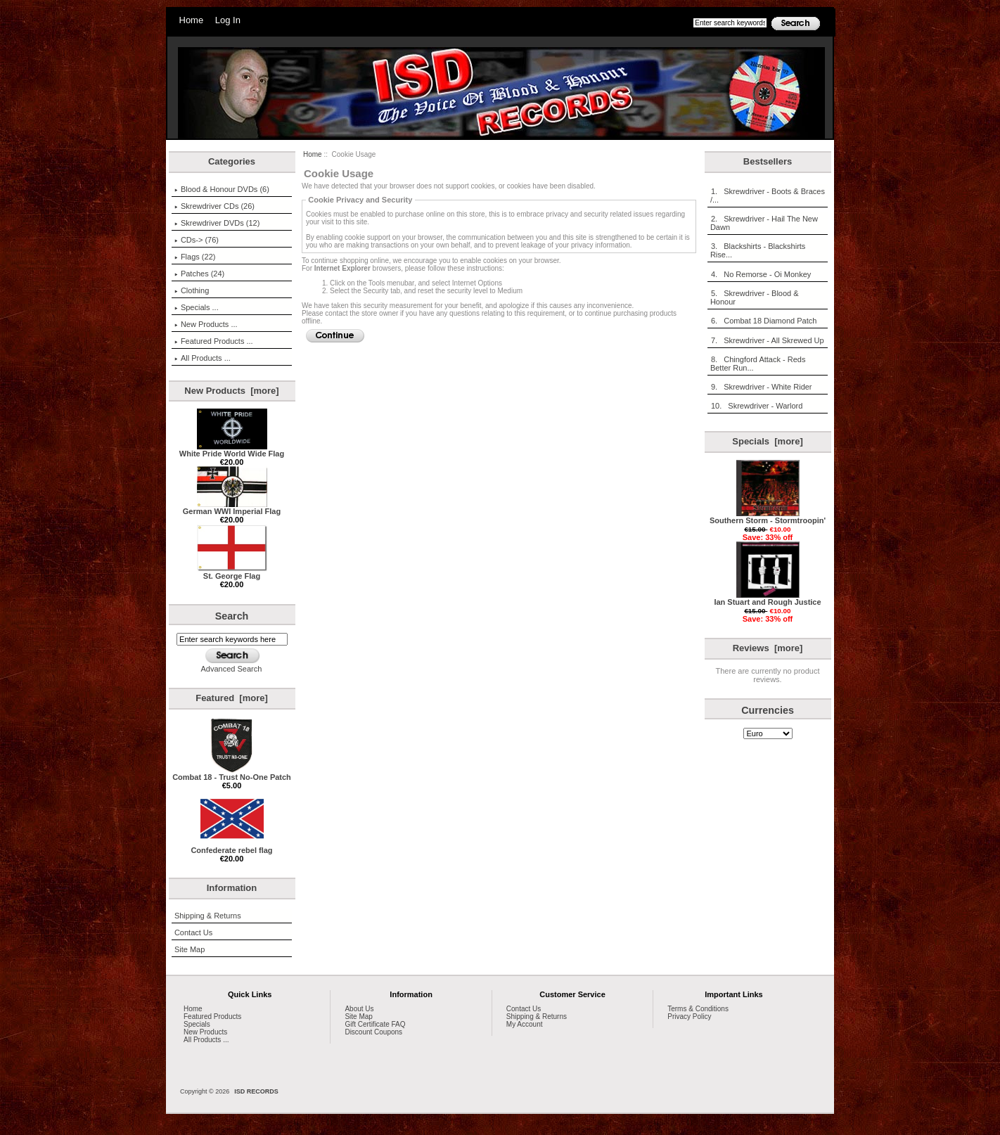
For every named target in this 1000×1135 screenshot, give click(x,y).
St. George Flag (232, 572)
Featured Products (212, 1016)
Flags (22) (195, 256)
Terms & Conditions (698, 1009)
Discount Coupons (373, 1032)
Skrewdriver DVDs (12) (216, 223)
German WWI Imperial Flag (232, 507)
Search (232, 616)
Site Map (189, 949)
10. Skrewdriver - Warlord (756, 406)
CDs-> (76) (196, 240)
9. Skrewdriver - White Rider (761, 387)
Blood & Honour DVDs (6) (221, 189)
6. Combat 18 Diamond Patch (763, 320)
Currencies (767, 710)
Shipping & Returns (207, 915)
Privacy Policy (689, 1016)
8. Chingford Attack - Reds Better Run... (758, 363)
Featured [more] (231, 698)
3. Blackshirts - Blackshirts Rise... (757, 250)
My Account (524, 1024)
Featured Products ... (213, 341)
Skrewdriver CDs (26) (214, 206)
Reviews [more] (768, 648)
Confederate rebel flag (231, 846)
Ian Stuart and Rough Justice (767, 598)
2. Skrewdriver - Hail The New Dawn (764, 222)
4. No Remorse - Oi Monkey (760, 274)
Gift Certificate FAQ (375, 1024)
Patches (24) (199, 273)
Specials (197, 1024)
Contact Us (193, 932)
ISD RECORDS (256, 1091)
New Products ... (206, 324)
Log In (228, 20)
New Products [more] (231, 390)
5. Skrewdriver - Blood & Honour (754, 297)
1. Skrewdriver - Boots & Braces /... (767, 195)
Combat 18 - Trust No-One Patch (231, 773)
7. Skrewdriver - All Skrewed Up (767, 340)
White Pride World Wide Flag (231, 450)
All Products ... (202, 358)
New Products (205, 1032)
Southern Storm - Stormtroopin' (768, 517)
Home (191, 20)
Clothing (191, 290)
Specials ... (196, 307)
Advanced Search (231, 669)
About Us (359, 1009)
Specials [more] (767, 441)
